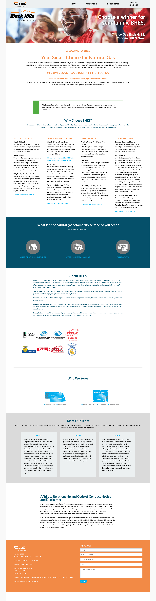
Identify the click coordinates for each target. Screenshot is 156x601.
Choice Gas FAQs (112, 4)
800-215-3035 (19, 558)
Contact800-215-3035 (133, 4)
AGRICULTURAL (123, 257)
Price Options (91, 4)
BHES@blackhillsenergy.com (23, 569)
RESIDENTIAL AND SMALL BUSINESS (33, 257)
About (73, 4)
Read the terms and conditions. (24, 194)
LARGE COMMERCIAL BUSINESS (78, 257)
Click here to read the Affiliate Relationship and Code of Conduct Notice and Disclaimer (43, 582)
